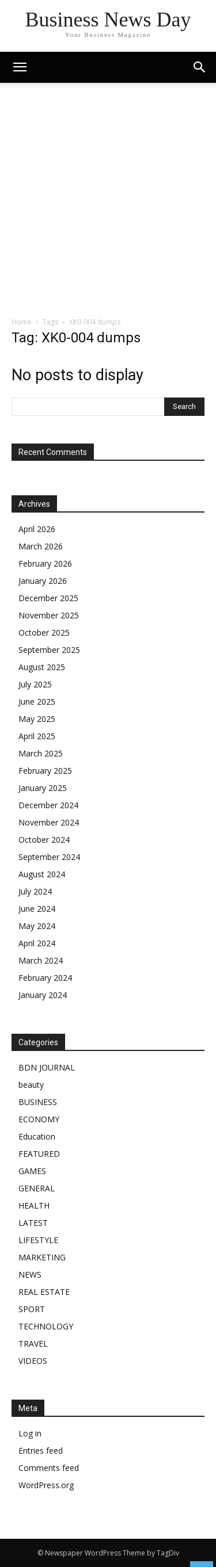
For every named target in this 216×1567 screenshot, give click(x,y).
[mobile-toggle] (19, 67)
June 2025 (36, 701)
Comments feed (48, 1467)
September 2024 (49, 856)
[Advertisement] (108, 203)
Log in (29, 1433)
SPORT (31, 1309)
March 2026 (40, 546)
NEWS (29, 1274)
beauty (31, 1084)
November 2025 (48, 615)
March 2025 (40, 753)
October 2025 (44, 632)
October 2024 (44, 839)
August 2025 (41, 667)
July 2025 (35, 684)
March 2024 (40, 960)
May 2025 (36, 718)
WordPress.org (46, 1485)
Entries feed (40, 1450)
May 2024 (36, 925)
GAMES (32, 1170)
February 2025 (45, 770)
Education (36, 1136)
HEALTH (34, 1205)
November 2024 (48, 822)
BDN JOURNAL (46, 1067)
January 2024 (42, 994)
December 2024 (48, 805)
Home (22, 322)
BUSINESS (37, 1101)
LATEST (33, 1222)
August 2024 (41, 874)
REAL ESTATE (44, 1291)
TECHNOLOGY (45, 1326)
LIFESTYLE (38, 1240)
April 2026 (36, 528)
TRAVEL (33, 1343)
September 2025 (49, 649)
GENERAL (36, 1188)
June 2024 (36, 908)
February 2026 (45, 563)
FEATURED (39, 1153)
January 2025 (42, 787)
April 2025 (36, 736)
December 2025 (48, 598)
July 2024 (35, 891)
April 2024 (36, 943)
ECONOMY (38, 1119)
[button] (200, 67)
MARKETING (42, 1257)
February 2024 (45, 977)
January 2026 (42, 580)
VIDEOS (32, 1360)
